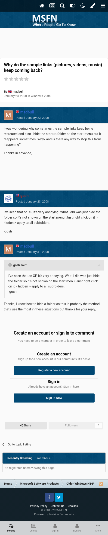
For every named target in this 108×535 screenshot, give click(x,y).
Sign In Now (54, 398)
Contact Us (57, 506)
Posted (32, 117)
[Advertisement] (54, 41)
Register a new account (54, 370)
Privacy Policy (38, 506)
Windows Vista (41, 96)
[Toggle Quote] (10, 265)
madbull (17, 91)
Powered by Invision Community (54, 514)
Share (25, 425)
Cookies (73, 506)
